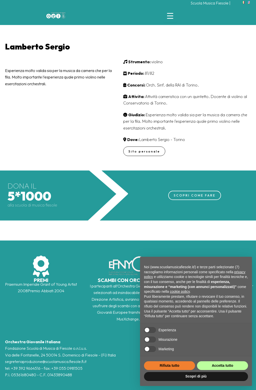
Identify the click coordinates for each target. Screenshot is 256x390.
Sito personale (144, 151)
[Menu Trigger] (170, 15)
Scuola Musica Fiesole (209, 3)
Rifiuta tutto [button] (170, 366)
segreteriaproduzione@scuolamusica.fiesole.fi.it (45, 361)
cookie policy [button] (180, 292)
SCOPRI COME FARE (195, 195)
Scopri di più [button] (196, 376)
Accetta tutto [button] (222, 366)
